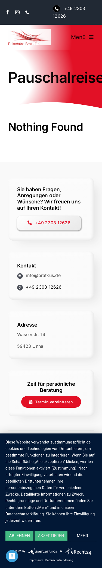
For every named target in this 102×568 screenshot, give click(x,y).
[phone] (27, 12)
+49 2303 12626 (43, 287)
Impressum (36, 560)
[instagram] (17, 12)
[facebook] (7, 12)
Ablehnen (19, 535)
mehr (82, 535)
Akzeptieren (51, 535)
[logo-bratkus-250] (29, 31)
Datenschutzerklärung (59, 560)
